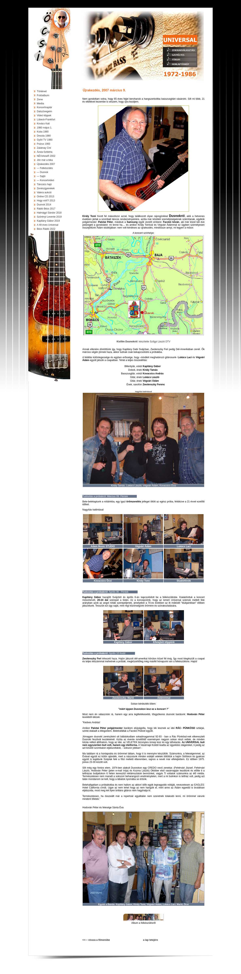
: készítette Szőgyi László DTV (143, 341)
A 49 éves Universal (47, 224)
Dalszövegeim (44, 111)
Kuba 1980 (43, 131)
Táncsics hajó (44, 184)
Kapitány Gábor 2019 (48, 220)
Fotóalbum (43, 95)
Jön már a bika (45, 160)
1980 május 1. (44, 127)
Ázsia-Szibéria (44, 152)
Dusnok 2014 (44, 204)
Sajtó (42, 176)
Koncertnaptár (44, 107)
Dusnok (44, 172)
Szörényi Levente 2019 (49, 216)
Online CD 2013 (45, 196)
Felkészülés (46, 168)
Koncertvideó (47, 180)
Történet (42, 91)
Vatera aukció (44, 192)
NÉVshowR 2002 (46, 156)
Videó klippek (44, 115)
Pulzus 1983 (43, 143)
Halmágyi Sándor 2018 (49, 212)
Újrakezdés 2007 (46, 164)
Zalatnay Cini (44, 147)
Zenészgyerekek (46, 188)
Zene (40, 99)
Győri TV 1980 (44, 139)
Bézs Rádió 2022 (46, 228)
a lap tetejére (150, 940)
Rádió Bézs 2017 (46, 208)
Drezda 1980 (44, 135)
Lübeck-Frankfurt (46, 119)
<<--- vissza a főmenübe (96, 940)
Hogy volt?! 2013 (46, 200)
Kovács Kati (43, 123)
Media (40, 103)
